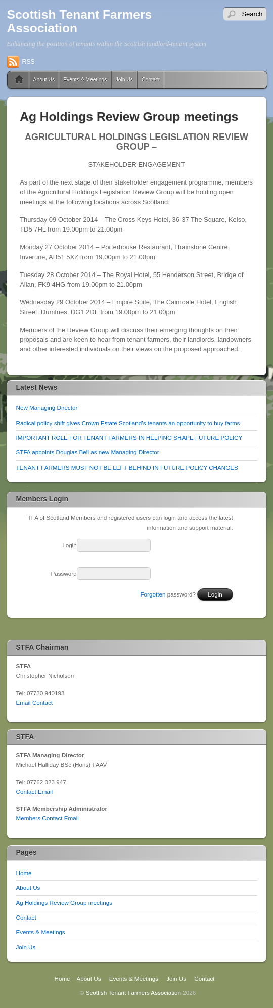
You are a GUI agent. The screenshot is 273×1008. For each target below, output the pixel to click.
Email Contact (34, 702)
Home (16, 79)
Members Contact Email (47, 818)
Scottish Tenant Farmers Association (79, 21)
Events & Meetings (85, 79)
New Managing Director (47, 407)
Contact (151, 79)
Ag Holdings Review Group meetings (64, 902)
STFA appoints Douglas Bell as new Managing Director (87, 452)
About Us (44, 79)
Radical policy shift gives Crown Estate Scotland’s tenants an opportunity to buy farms (128, 423)
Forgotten (153, 594)
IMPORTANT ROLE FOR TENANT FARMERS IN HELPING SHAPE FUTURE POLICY (129, 437)
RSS (28, 61)
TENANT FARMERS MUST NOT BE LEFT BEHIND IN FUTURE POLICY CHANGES (127, 467)
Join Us (124, 79)
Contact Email (34, 791)
